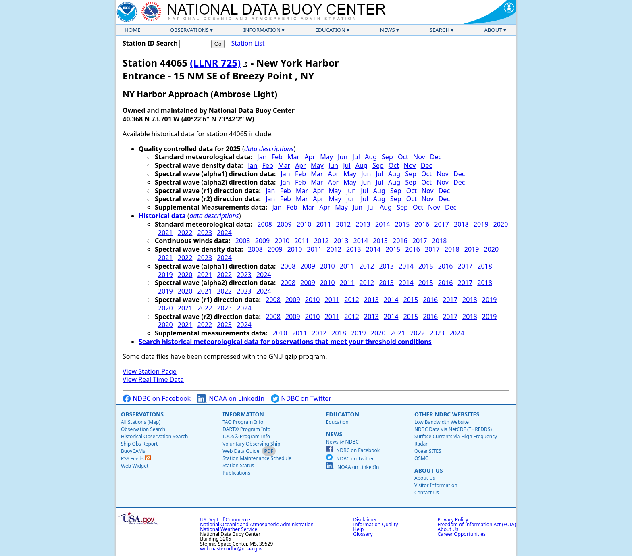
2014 (382, 224)
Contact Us (426, 492)
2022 (185, 232)
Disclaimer (365, 519)
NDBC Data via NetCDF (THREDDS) (453, 429)
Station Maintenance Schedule (256, 458)
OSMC (421, 458)
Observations (189, 29)
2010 (304, 224)
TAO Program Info (242, 422)
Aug (371, 156)
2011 (323, 224)
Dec (435, 156)
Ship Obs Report (139, 443)
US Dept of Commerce (225, 519)
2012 (343, 224)
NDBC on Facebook (157, 398)
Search (440, 29)
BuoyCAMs (133, 451)
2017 (441, 224)
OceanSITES (427, 451)
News (387, 29)
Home (133, 29)
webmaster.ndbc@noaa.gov (231, 548)
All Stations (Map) (140, 422)
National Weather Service (228, 529)
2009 (284, 224)
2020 (500, 224)
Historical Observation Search (154, 436)
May (326, 156)
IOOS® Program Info (246, 436)
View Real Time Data (153, 379)
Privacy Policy (453, 519)
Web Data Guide (240, 451)
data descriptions (269, 148)
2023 (205, 232)
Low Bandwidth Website (441, 422)
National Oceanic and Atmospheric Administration (257, 524)
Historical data (162, 215)
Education (330, 29)
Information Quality (375, 524)
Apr (309, 156)
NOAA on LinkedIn (230, 398)
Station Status (238, 465)
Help (358, 529)
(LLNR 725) (215, 62)
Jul (356, 156)
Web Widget (134, 465)
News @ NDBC (342, 441)
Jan (261, 156)
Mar (293, 156)
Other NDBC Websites (446, 414)
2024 (224, 232)
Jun (342, 156)
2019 (481, 224)
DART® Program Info (246, 429)
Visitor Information (435, 485)
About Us (428, 470)
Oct (403, 156)
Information (262, 29)
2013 (363, 224)
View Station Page (150, 371)
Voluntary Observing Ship (251, 443)
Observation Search (143, 429)
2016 (422, 224)
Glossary (362, 534)
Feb (277, 156)
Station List (247, 43)
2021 (165, 232)
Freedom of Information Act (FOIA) (477, 524)
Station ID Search (150, 43)
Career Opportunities (462, 534)
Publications (236, 472)
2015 (402, 224)
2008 (264, 224)
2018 (461, 224)
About (493, 29)
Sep (387, 156)
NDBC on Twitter (301, 398)
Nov (419, 156)
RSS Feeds (136, 458)
